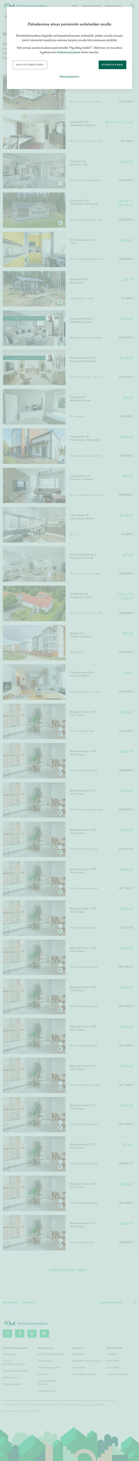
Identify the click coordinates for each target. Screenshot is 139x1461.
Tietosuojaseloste (68, 76)
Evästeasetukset (69, 52)
